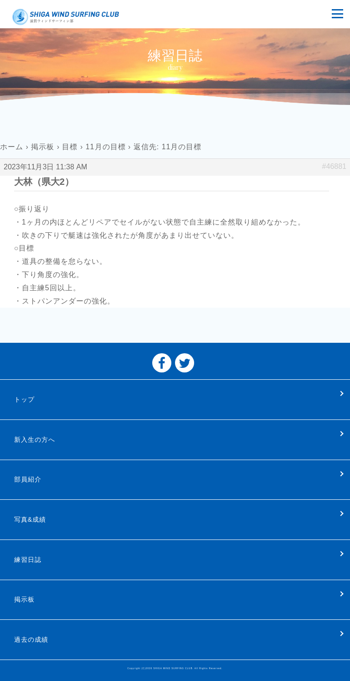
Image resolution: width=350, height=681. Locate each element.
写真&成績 (30, 519)
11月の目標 (106, 147)
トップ (24, 399)
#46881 (334, 166)
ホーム (11, 147)
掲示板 (42, 147)
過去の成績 (31, 639)
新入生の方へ (34, 439)
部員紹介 (27, 479)
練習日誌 (27, 559)
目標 (69, 147)
